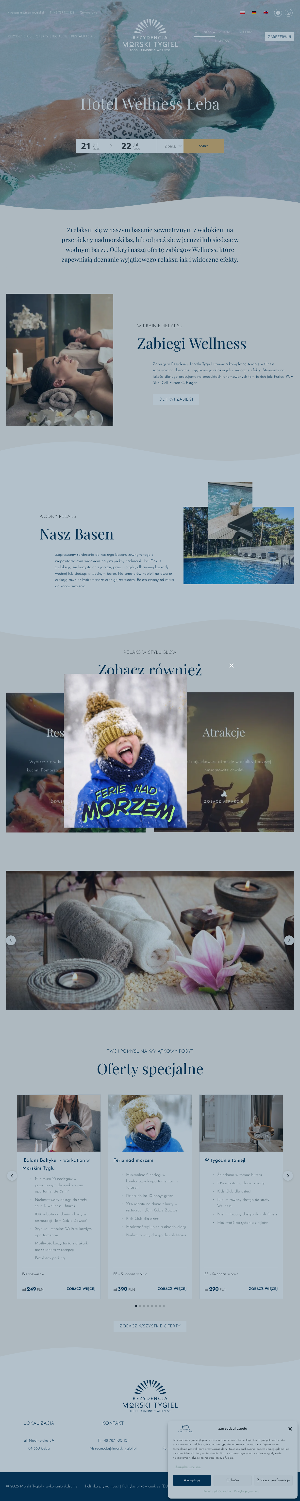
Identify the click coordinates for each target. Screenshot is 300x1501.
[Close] (231, 665)
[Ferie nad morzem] (125, 751)
